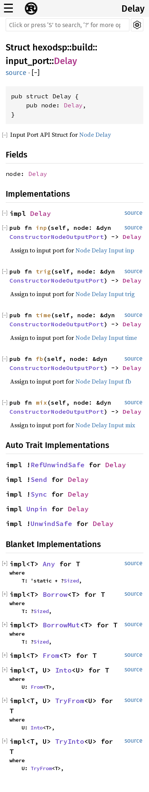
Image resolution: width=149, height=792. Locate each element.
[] (36, 73)
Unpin (36, 509)
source (16, 73)
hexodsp (49, 47)
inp (41, 227)
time (43, 315)
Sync (39, 494)
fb (39, 358)
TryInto (69, 741)
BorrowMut (61, 625)
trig (43, 271)
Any (49, 564)
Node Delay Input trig (105, 294)
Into (63, 670)
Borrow (55, 594)
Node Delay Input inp (104, 250)
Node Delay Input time (106, 337)
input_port (27, 61)
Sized (71, 580)
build (82, 47)
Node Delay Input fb (103, 381)
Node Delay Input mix (105, 425)
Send (39, 479)
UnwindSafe (51, 523)
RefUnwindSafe (57, 464)
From (51, 655)
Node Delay (95, 134)
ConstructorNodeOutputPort (56, 236)
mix (41, 402)
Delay (132, 8)
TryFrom (69, 700)
